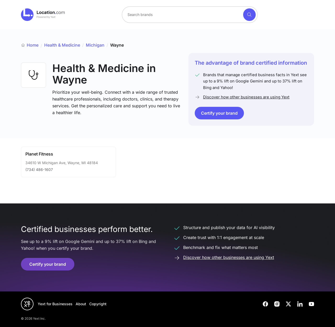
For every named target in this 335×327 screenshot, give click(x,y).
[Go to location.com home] (43, 14)
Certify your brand (219, 113)
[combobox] (190, 14)
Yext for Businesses (55, 304)
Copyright (98, 304)
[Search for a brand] (182, 15)
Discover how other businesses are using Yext (246, 97)
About (81, 304)
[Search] (249, 14)
